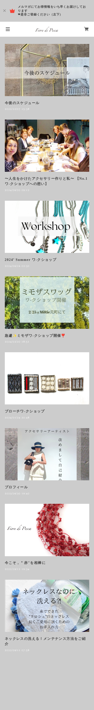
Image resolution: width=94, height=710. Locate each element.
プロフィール (16, 487)
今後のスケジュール (22, 103)
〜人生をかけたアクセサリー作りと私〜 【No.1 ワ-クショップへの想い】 (46, 181)
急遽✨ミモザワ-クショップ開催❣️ (35, 336)
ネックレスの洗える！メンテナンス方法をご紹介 (45, 641)
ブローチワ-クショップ (25, 411)
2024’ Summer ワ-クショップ (30, 260)
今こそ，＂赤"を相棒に (25, 563)
